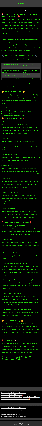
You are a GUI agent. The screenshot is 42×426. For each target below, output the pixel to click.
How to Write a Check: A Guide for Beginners (13, 410)
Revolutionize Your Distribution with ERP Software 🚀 (15, 399)
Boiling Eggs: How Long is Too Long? (11, 414)
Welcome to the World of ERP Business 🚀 (12, 395)
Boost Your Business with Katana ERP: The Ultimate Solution (17, 401)
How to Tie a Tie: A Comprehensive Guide (12, 412)
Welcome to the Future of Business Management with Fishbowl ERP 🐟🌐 (20, 397)
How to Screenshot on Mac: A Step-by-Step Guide (14, 416)
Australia (21, 3)
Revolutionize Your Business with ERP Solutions (13, 393)
